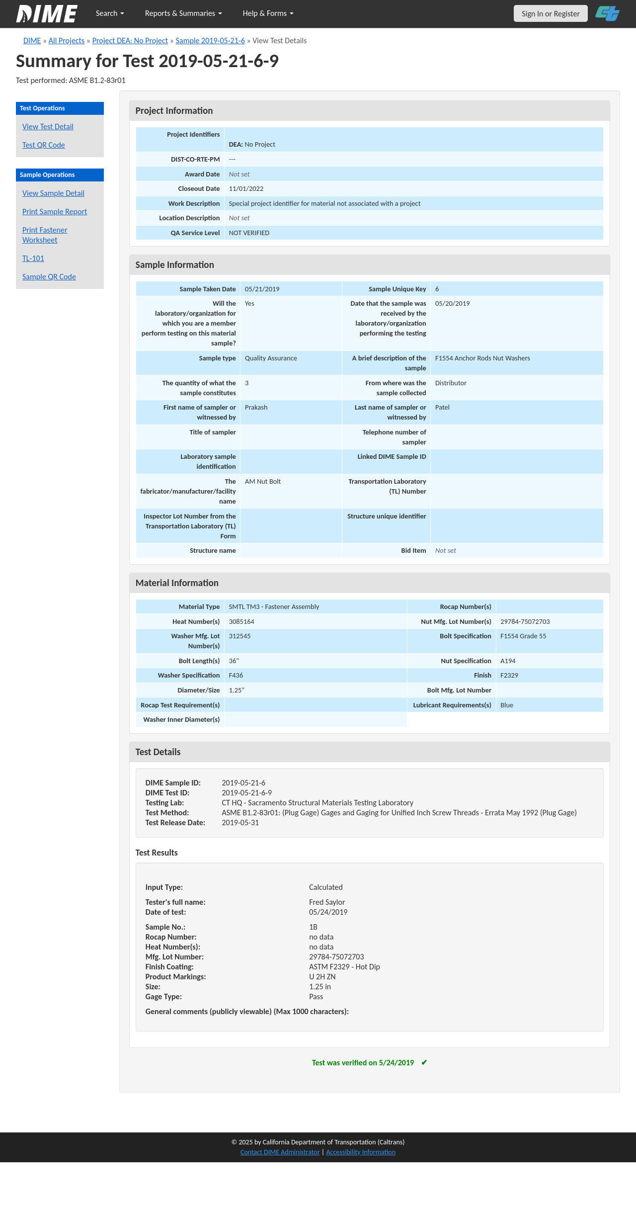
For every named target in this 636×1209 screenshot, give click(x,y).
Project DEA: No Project (130, 40)
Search (110, 13)
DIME (32, 40)
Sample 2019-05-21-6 (210, 40)
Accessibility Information (361, 1152)
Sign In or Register (551, 13)
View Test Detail (48, 126)
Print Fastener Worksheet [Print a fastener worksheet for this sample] (45, 235)
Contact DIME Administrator (280, 1152)
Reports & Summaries (183, 13)
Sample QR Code (49, 276)
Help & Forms (268, 13)
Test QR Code (43, 145)
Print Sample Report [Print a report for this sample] (54, 211)
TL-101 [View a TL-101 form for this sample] (33, 258)
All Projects (66, 40)
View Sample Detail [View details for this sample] (53, 193)
